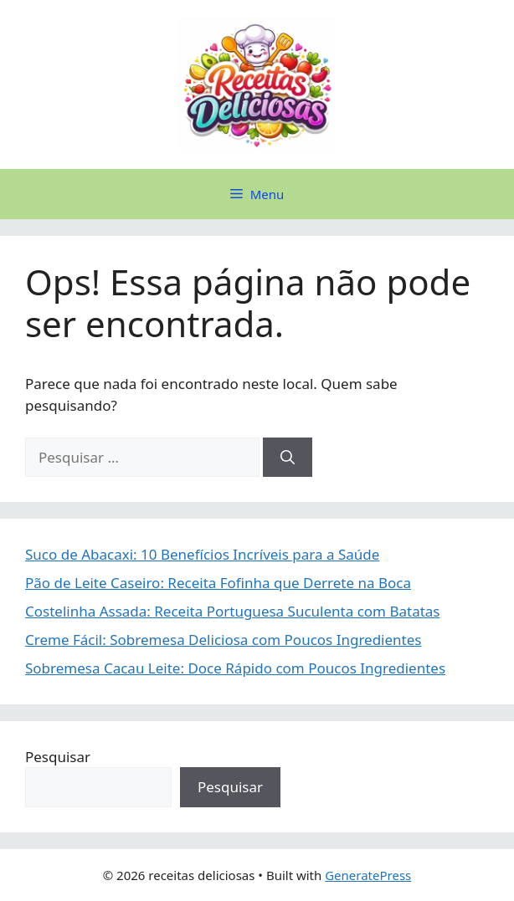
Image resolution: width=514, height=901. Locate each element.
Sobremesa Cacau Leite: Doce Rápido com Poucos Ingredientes (235, 668)
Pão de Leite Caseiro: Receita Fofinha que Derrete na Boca (218, 582)
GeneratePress (368, 875)
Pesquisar (57, 756)
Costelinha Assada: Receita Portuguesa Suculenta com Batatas (232, 611)
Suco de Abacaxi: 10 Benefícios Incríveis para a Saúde (202, 554)
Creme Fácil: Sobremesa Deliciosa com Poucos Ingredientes (223, 639)
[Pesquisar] (287, 458)
